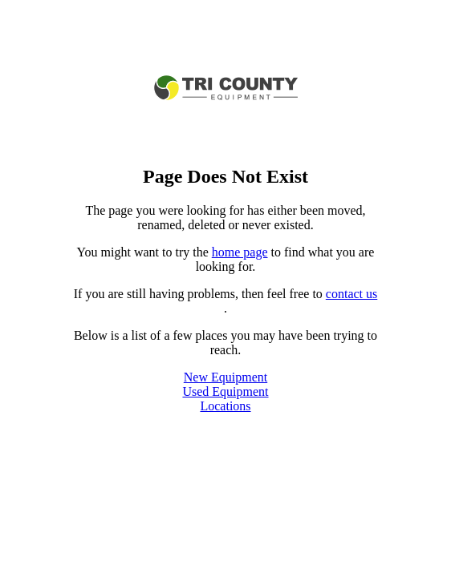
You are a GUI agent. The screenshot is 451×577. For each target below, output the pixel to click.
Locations (225, 406)
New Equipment (225, 377)
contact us (351, 294)
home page (240, 252)
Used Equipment (225, 391)
